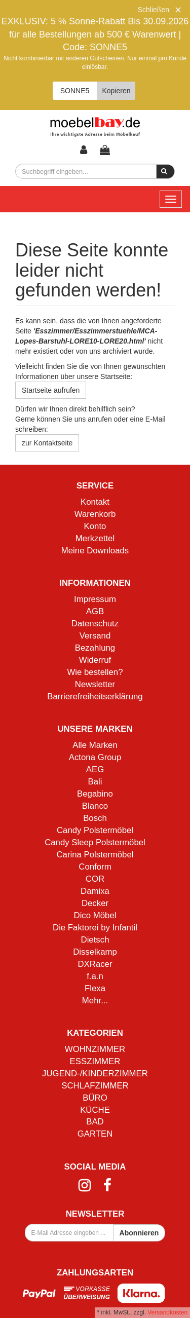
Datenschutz (95, 623)
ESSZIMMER (95, 1061)
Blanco (95, 806)
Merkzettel (95, 538)
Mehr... (95, 1000)
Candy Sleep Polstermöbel (95, 842)
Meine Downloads (95, 550)
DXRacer (95, 964)
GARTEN (95, 1134)
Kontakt (95, 502)
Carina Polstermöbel (94, 854)
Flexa (95, 988)
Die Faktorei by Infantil (95, 927)
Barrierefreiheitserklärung (94, 696)
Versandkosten (167, 1312)
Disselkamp (95, 952)
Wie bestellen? (95, 672)
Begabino (95, 794)
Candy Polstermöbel (95, 830)
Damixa (95, 891)
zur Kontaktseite (47, 443)
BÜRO (95, 1098)
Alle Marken (95, 745)
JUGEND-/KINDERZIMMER (95, 1073)
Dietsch (95, 940)
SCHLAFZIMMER (94, 1085)
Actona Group (95, 757)
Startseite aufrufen (51, 390)
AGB (95, 611)
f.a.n (95, 976)
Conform (95, 867)
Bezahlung (95, 648)
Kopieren (116, 91)
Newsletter (95, 684)
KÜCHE (95, 1110)
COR (95, 879)
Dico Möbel (95, 915)
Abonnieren (139, 1233)
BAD (95, 1121)
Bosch (95, 818)
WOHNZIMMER (95, 1049)
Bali (95, 781)
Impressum (95, 599)
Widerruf (95, 660)
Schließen (153, 10)
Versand (95, 636)
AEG (95, 769)
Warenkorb (95, 514)
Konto (95, 526)
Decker (95, 903)
